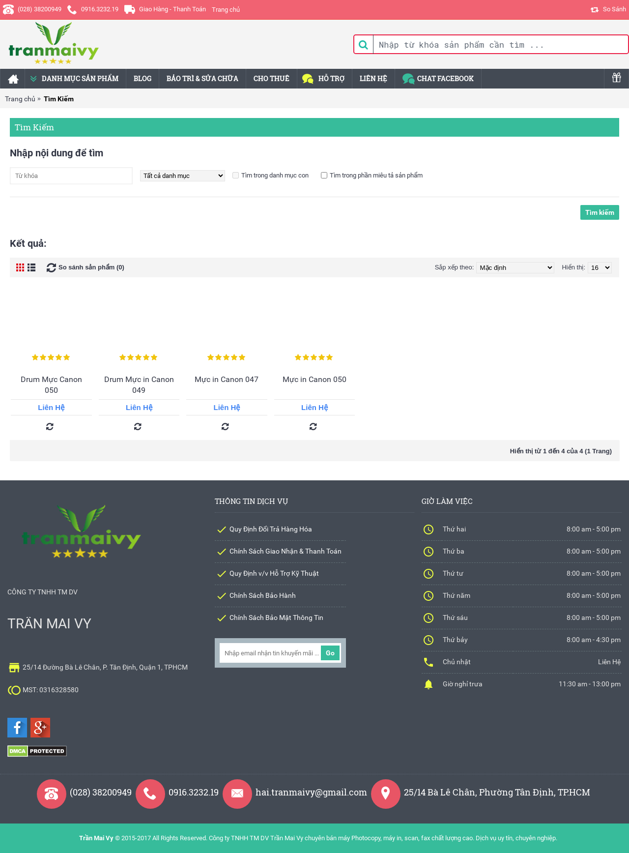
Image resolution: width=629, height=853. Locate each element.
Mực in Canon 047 (226, 379)
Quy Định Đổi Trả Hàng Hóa (270, 529)
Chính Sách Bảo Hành (262, 595)
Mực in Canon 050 (314, 379)
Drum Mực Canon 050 (51, 385)
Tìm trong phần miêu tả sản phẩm (376, 175)
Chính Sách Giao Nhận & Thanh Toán (285, 551)
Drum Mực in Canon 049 (139, 385)
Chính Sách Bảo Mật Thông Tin (276, 617)
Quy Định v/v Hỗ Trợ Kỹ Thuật (274, 573)
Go (330, 653)
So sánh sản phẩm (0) (91, 267)
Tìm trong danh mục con (275, 175)
